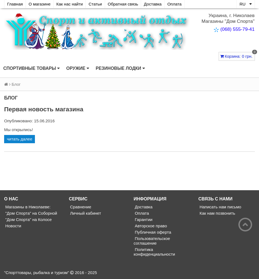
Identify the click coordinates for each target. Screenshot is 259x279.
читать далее (19, 139)
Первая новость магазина (43, 109)
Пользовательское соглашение (152, 240)
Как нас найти (69, 4)
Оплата (174, 4)
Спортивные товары (31, 68)
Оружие (77, 68)
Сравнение (80, 207)
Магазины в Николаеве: (27, 207)
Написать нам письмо (220, 207)
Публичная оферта (152, 232)
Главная (15, 4)
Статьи (95, 4)
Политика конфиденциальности (154, 251)
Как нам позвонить (217, 213)
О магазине (40, 4)
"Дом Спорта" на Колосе (28, 219)
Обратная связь (123, 4)
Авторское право (150, 225)
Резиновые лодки (120, 68)
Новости (12, 225)
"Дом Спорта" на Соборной (30, 213)
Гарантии (143, 219)
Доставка (152, 4)
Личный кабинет (85, 213)
